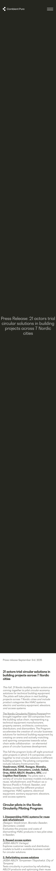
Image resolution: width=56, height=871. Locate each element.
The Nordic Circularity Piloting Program (24, 713)
